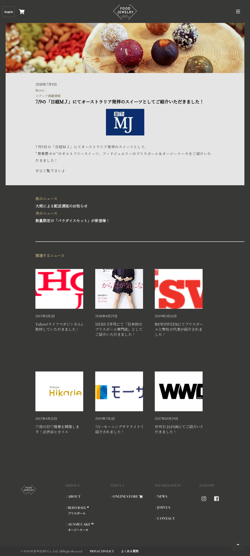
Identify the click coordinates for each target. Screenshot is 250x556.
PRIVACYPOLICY (102, 551)
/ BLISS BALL (87, 510)
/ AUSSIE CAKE (87, 527)
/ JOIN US (162, 507)
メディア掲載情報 (48, 95)
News (39, 90)
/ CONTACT (165, 518)
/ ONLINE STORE (127, 496)
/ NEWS (161, 496)
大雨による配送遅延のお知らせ (122, 201)
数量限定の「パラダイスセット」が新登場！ (122, 216)
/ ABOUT (73, 496)
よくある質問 (129, 551)
